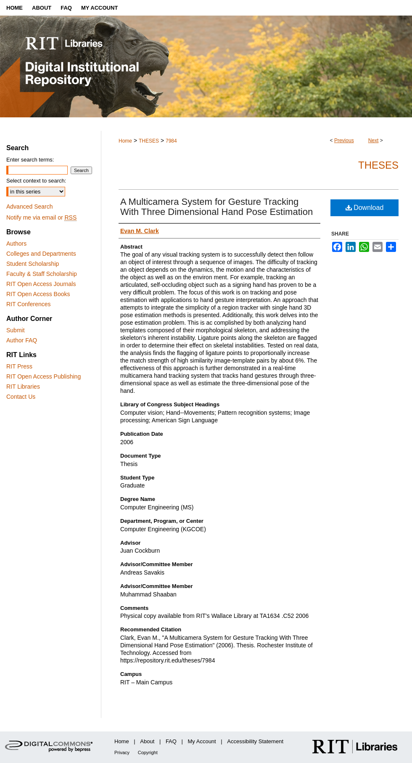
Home (125, 141)
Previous (344, 140)
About (147, 741)
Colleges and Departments (41, 253)
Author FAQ (21, 340)
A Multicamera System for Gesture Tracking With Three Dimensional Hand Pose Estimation (216, 206)
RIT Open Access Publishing (43, 376)
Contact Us (20, 396)
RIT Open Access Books (38, 294)
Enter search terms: (30, 159)
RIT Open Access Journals (41, 284)
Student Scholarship (32, 263)
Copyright (148, 752)
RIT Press (19, 366)
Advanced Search (29, 206)
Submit (15, 330)
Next (373, 140)
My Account (202, 741)
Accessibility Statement (255, 741)
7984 (171, 141)
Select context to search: (36, 181)
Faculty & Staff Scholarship (41, 273)
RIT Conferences (28, 304)
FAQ (171, 741)
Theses (378, 165)
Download (365, 207)
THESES (149, 141)
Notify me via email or (41, 217)
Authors (16, 243)
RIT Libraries (23, 386)
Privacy (121, 752)
